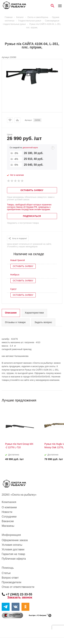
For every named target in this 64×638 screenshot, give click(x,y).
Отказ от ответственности (18, 586)
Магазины (8, 525)
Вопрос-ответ (10, 577)
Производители (11, 582)
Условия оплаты (12, 544)
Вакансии (8, 521)
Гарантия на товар (13, 554)
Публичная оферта (14, 558)
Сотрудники (9, 516)
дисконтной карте (30, 147)
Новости (7, 512)
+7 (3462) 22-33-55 (19, 594)
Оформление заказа (15, 540)
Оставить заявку (23, 266)
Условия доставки (13, 549)
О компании (9, 507)
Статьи (6, 573)
